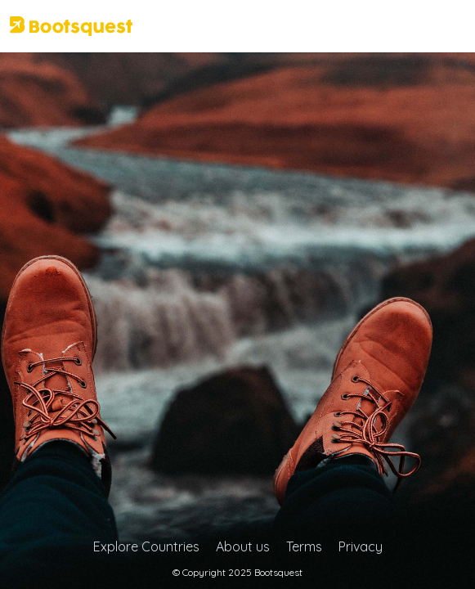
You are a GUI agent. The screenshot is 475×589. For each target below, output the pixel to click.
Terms (304, 546)
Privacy (360, 546)
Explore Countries (146, 546)
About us (243, 546)
